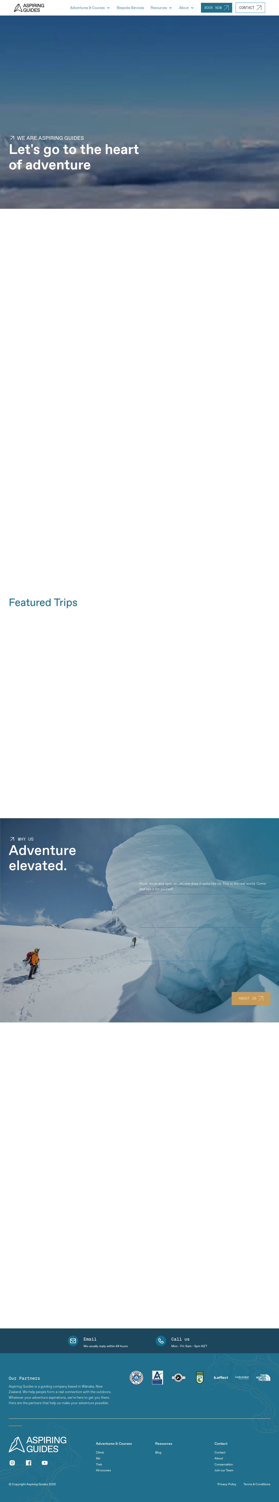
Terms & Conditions (256, 1484)
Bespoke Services (130, 7)
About (218, 1458)
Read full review (21, 1169)
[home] (29, 8)
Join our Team (223, 1470)
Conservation (223, 1464)
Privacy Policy (227, 1484)
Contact (219, 1452)
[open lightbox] (92, 445)
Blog (158, 1452)
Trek (99, 1464)
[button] (90, 7)
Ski (98, 1458)
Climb (100, 1452)
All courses (103, 1470)
